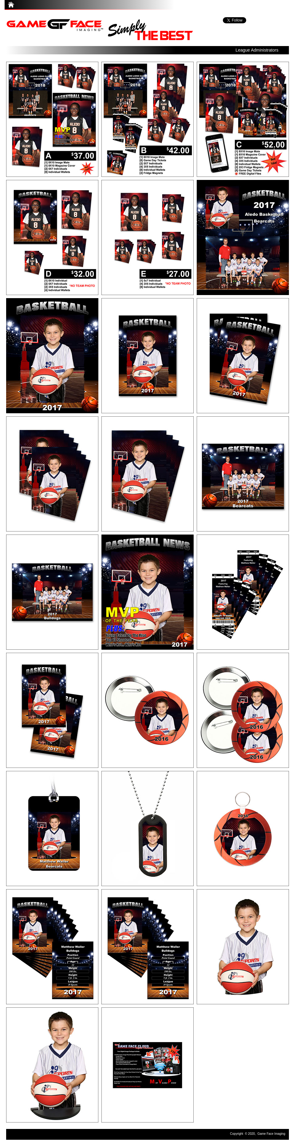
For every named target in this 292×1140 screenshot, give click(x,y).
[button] (257, 49)
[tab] (52, 119)
